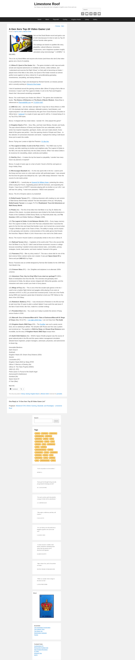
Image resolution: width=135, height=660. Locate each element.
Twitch (37, 446)
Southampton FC (38, 646)
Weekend (38, 444)
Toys (37, 460)
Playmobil (56, 19)
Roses (46, 457)
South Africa (38, 438)
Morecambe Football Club (41, 647)
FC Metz (36, 651)
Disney (23, 394)
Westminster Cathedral (40, 633)
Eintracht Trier (38, 653)
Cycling (65, 19)
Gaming (28, 394)
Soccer (46, 441)
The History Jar (38, 631)
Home (39, 19)
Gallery (95, 19)
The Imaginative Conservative (42, 627)
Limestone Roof (47, 4)
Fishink (36, 635)
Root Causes (38, 457)
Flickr (95, 13)
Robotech (52, 457)
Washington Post (39, 435)
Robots (53, 460)
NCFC (36, 655)
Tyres (52, 441)
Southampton (54, 452)
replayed (21, 114)
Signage (45, 454)
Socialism (44, 446)
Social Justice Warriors (40, 449)
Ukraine (37, 433)
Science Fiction (39, 441)
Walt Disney (48, 435)
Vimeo (91, 13)
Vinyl (44, 444)
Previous (57, 26)
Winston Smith (27, 31)
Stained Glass (53, 433)
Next (63, 26)
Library (87, 19)
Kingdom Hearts (76, 19)
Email (99, 13)
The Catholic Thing (39, 629)
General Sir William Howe (40, 182)
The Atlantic (44, 433)
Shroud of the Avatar (34, 84)
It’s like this (45, 141)
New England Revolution (41, 649)
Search (36, 418)
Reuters (45, 438)
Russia (46, 452)
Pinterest (82, 13)
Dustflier (42, 324)
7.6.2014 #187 (38, 102)
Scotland (50, 449)
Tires (51, 454)
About (47, 19)
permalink (59, 394)
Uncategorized (51, 444)
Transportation (39, 452)
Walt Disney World (45, 460)
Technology (38, 454)
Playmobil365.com (25, 102)
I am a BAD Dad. (35, 320)
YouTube (86, 13)
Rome (52, 438)
